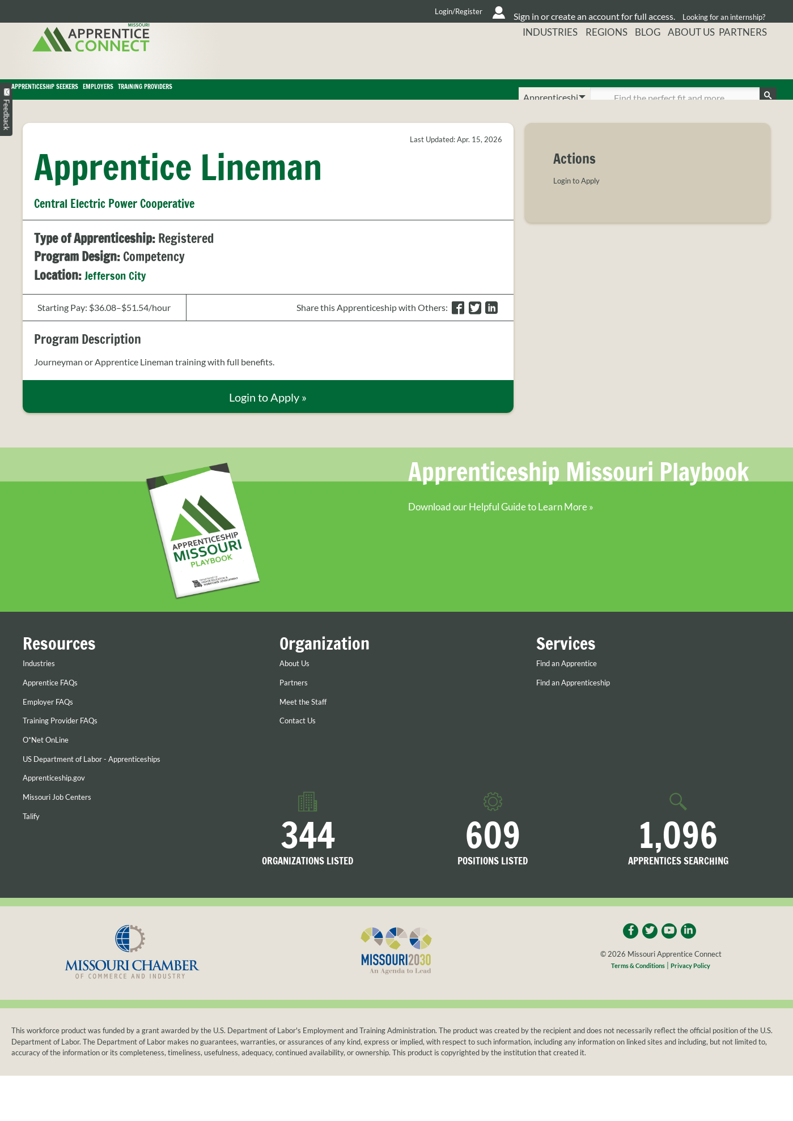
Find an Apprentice (573, 685)
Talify (33, 837)
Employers (234, 97)
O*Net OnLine (51, 761)
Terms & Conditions (634, 990)
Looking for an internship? (720, 11)
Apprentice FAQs (56, 703)
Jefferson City (119, 291)
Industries (535, 59)
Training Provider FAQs (68, 742)
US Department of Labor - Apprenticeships (106, 780)
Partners (749, 59)
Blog (641, 59)
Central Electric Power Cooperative (132, 219)
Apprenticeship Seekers (98, 97)
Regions (595, 59)
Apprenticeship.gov (61, 799)
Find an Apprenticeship (581, 703)
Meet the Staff (307, 723)
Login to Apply (581, 196)
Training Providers (355, 97)
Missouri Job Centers (64, 818)
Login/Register (346, 11)
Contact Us (301, 742)
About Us (690, 59)
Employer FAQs (53, 723)
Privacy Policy (695, 990)
